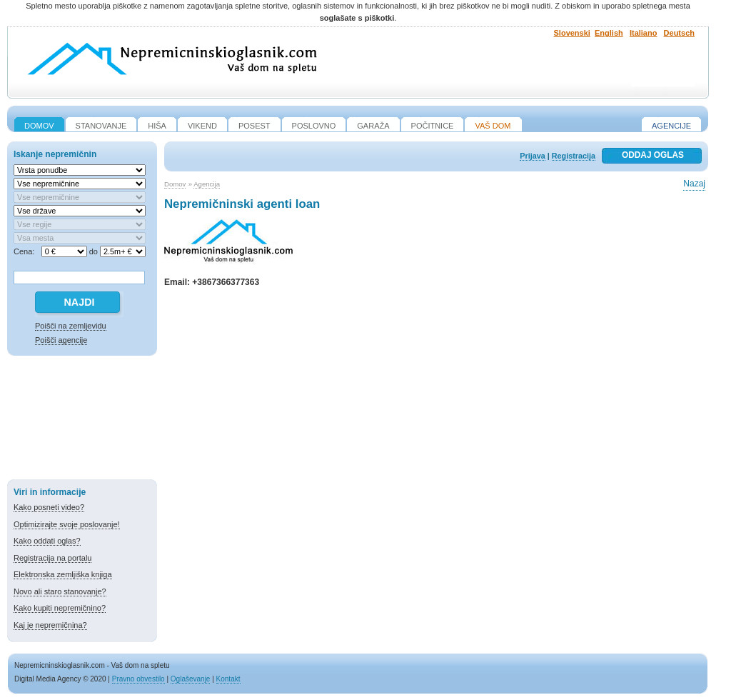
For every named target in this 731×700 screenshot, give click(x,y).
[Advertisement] (82, 420)
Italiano (643, 33)
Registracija (573, 155)
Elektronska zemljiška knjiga (63, 574)
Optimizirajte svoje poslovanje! (67, 524)
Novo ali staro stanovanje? (60, 591)
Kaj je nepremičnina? (50, 625)
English (609, 33)
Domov (175, 184)
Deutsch (679, 33)
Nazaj (694, 184)
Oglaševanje (191, 679)
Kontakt (228, 679)
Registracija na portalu (52, 558)
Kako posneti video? (49, 507)
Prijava (532, 155)
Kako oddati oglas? (47, 540)
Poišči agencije (61, 340)
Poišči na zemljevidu (70, 325)
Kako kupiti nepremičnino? (60, 608)
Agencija (206, 184)
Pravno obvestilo (138, 679)
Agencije (671, 125)
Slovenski (572, 33)
